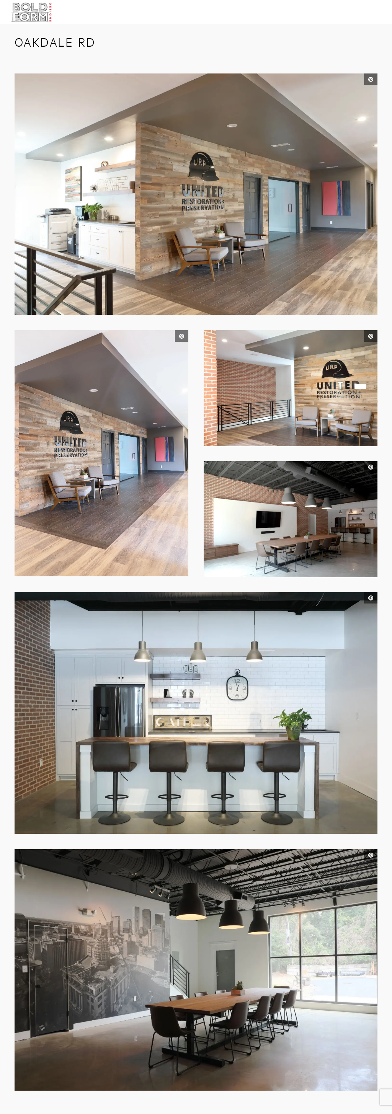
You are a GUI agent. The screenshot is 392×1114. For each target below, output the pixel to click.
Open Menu (375, 16)
